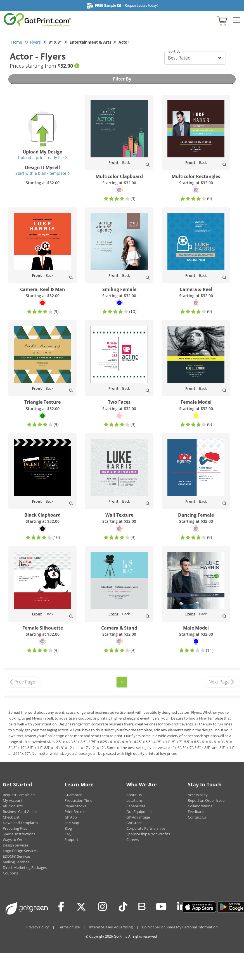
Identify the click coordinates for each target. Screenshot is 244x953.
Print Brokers (75, 811)
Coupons (10, 873)
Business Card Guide (20, 811)
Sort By (175, 51)
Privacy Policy (37, 927)
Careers (132, 839)
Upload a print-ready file (42, 157)
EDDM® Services (16, 856)
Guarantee (73, 794)
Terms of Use (69, 927)
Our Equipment (139, 811)
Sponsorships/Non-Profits (148, 833)
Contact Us (197, 817)
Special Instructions (19, 833)
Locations (134, 800)
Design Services (15, 845)
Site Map (72, 822)
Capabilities (135, 805)
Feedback (196, 811)
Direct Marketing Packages (25, 867)
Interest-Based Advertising (111, 927)
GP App (71, 817)
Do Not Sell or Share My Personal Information (180, 927)
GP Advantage (138, 817)
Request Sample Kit (19, 794)
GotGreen (134, 822)
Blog (68, 828)
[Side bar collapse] (236, 20)
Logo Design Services (20, 850)
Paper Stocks (75, 805)
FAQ (68, 833)
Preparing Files (15, 828)
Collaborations (200, 805)
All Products (13, 805)
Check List (11, 817)
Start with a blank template (42, 173)
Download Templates (20, 822)
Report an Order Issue (206, 800)
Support (71, 839)
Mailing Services (16, 861)
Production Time (78, 800)
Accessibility (198, 794)
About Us (134, 794)
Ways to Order (15, 839)
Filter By (122, 79)
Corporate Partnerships (145, 828)
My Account (13, 800)
